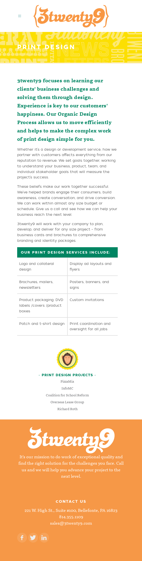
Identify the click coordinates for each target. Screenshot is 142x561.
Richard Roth (67, 408)
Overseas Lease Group (67, 401)
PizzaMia (67, 381)
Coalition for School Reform (67, 395)
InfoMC (67, 388)
